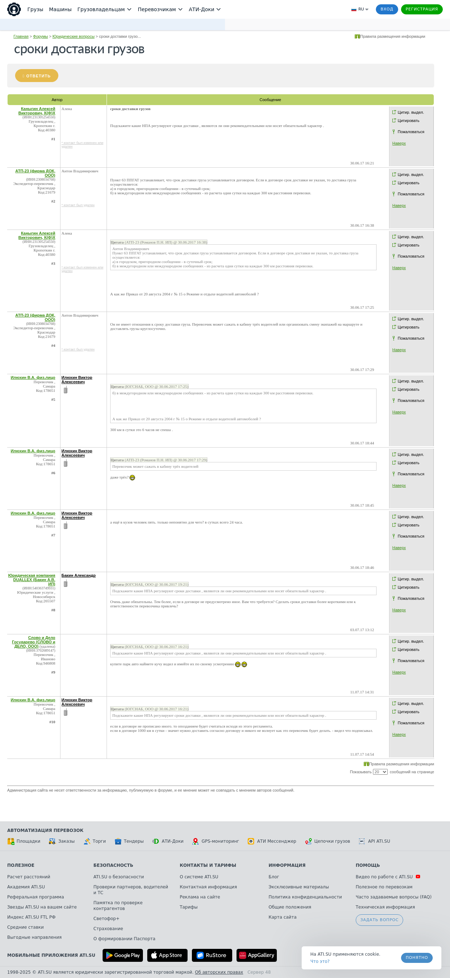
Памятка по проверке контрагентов (118, 905)
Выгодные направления (34, 937)
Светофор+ (107, 918)
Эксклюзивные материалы (299, 886)
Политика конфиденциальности (305, 897)
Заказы (62, 841)
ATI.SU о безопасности (119, 876)
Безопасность (114, 865)
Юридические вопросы (74, 36)
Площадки (23, 841)
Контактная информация (208, 886)
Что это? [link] (320, 961)
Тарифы (189, 907)
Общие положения (290, 907)
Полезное (20, 865)
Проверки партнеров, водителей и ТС (131, 889)
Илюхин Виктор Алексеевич (77, 379)
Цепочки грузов (327, 841)
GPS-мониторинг (215, 841)
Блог (274, 876)
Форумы (40, 36)
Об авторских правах (219, 972)
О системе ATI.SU (199, 876)
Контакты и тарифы (208, 865)
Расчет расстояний (28, 876)
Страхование (108, 928)
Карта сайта (283, 917)
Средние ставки (25, 927)
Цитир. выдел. (411, 112)
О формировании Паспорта (125, 938)
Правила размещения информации (392, 36)
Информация (287, 865)
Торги (95, 841)
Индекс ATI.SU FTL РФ (31, 917)
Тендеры (129, 841)
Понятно (417, 957)
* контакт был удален (78, 205)
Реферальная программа (35, 897)
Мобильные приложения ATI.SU (51, 955)
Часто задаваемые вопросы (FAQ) (394, 897)
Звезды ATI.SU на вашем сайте (42, 907)
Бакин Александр (79, 575)
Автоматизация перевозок (45, 830)
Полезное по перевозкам (384, 886)
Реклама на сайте (200, 897)
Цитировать (408, 120)
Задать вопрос (379, 920)
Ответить (38, 76)
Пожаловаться (411, 132)
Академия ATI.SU (26, 886)
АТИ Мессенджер (272, 841)
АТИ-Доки (168, 841)
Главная (20, 36)
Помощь (368, 865)
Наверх (399, 143)
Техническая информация (385, 907)
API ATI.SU (374, 841)
